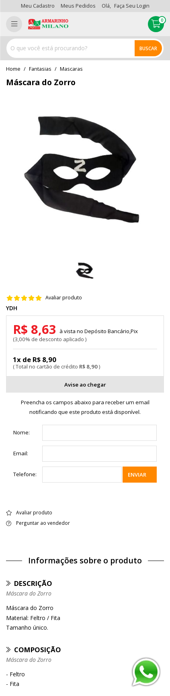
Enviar (137, 474)
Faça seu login (132, 5)
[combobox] (85, 48)
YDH (11, 308)
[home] (48, 24)
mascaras (71, 69)
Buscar (148, 48)
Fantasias (40, 69)
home (13, 69)
